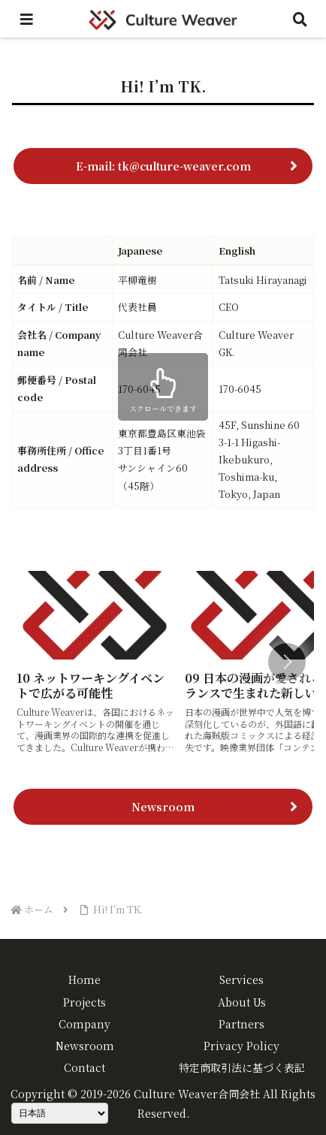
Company (84, 1023)
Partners (241, 1023)
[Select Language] (59, 1113)
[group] (95, 663)
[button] (287, 662)
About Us (242, 1002)
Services (241, 979)
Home (84, 979)
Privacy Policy (241, 1045)
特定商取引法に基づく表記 (242, 1067)
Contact (84, 1067)
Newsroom (163, 806)
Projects (84, 1002)
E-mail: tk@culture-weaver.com (163, 166)
